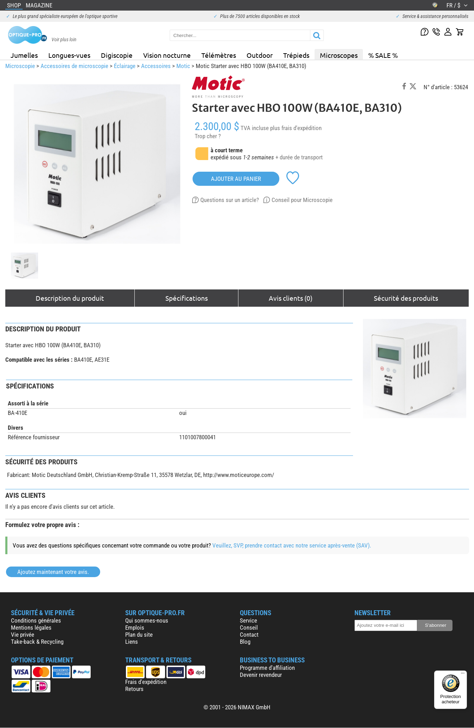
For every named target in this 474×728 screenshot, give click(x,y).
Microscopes (339, 55)
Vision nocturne (167, 55)
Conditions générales (36, 620)
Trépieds (296, 55)
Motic (183, 65)
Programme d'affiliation (267, 667)
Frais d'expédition (145, 681)
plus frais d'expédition (296, 127)
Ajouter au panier (236, 178)
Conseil (249, 627)
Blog (245, 641)
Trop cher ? (208, 136)
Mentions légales (31, 627)
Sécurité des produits (406, 298)
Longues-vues (69, 55)
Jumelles (24, 55)
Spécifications (186, 298)
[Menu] (462, 675)
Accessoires (156, 65)
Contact (249, 634)
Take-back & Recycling (37, 641)
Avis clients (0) (290, 298)
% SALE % (383, 55)
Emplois (134, 627)
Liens (131, 641)
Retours (134, 688)
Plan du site (139, 634)
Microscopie (20, 65)
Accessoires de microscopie (74, 65)
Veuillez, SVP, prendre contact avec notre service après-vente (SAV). (291, 545)
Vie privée (22, 634)
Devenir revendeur (261, 674)
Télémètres (218, 55)
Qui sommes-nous (146, 620)
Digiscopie (117, 55)
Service (248, 620)
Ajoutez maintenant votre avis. (53, 571)
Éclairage (124, 65)
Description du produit (70, 298)
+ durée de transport (299, 157)
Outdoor (260, 55)
